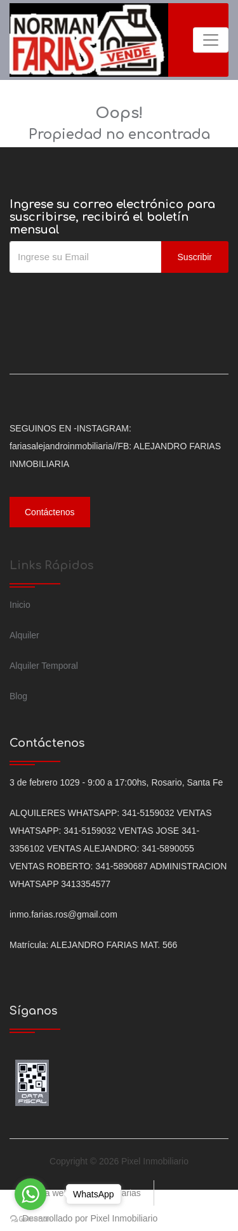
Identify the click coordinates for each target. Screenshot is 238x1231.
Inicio (20, 605)
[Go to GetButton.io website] (30, 1218)
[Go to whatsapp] (30, 1194)
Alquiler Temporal (44, 666)
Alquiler (24, 635)
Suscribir (195, 257)
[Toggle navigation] (210, 40)
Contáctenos (50, 512)
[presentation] (106, 298)
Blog (18, 696)
